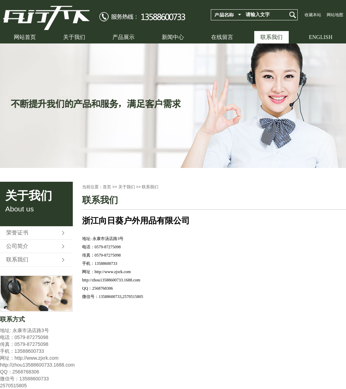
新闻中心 (173, 37)
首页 (107, 186)
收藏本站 (313, 14)
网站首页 (25, 37)
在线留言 (222, 37)
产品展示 (123, 37)
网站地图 (335, 14)
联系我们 (271, 37)
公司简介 (17, 246)
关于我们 (74, 37)
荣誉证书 (17, 233)
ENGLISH (320, 37)
